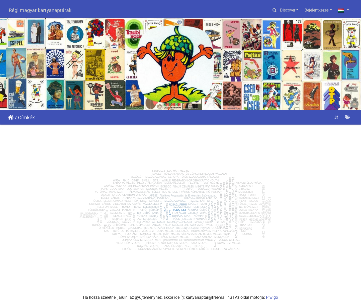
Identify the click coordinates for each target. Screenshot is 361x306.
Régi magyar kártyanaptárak (40, 10)
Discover (287, 10)
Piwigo (272, 297)
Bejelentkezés (317, 10)
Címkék (26, 118)
